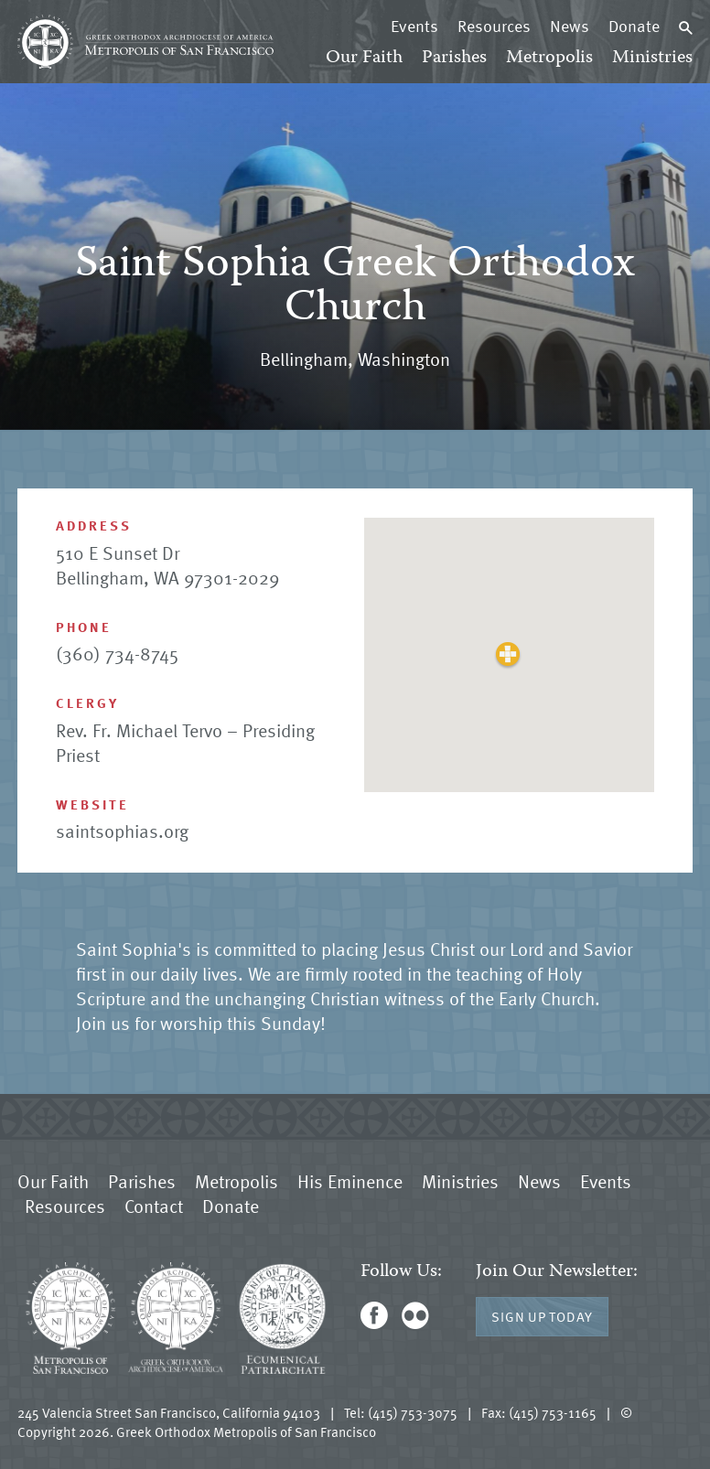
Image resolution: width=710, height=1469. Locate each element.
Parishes (454, 58)
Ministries (652, 58)
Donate (634, 26)
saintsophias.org (122, 830)
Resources (494, 26)
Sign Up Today (542, 1316)
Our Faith (364, 58)
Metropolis (549, 58)
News (569, 26)
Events (414, 26)
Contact (153, 1205)
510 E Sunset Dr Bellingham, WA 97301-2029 (167, 565)
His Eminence (350, 1181)
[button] (508, 654)
